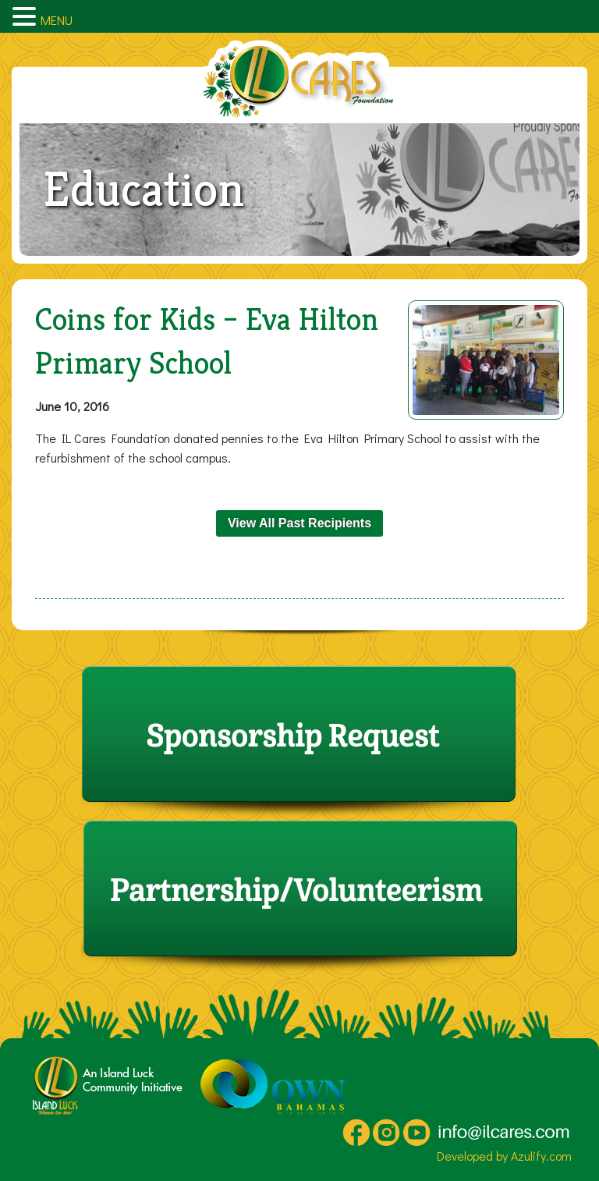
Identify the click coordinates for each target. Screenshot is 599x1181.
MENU (57, 20)
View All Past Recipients (299, 523)
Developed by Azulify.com (504, 1155)
